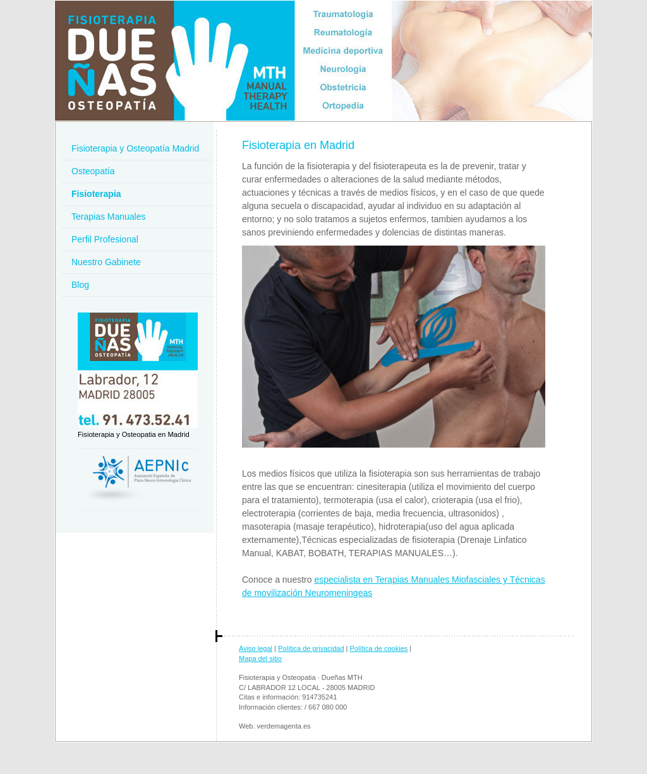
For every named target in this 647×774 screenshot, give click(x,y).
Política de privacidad (311, 648)
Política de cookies (379, 648)
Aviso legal (255, 648)
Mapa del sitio (260, 658)
